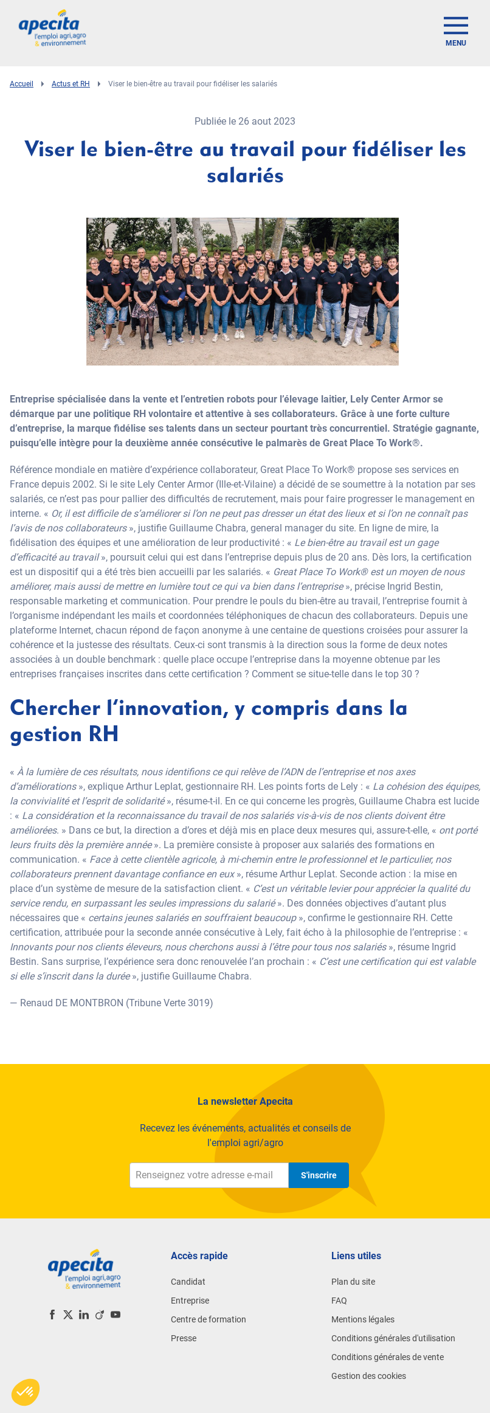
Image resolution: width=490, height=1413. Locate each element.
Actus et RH (71, 84)
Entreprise (190, 1300)
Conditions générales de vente (387, 1357)
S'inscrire (319, 1175)
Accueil (21, 84)
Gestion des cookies (368, 1376)
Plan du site (353, 1282)
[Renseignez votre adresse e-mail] (209, 1175)
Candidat (188, 1282)
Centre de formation (208, 1319)
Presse (183, 1338)
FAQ (339, 1300)
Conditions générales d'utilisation (393, 1338)
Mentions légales (363, 1319)
